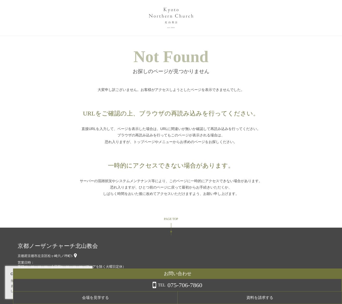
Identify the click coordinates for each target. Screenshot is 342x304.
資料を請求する (321, 298)
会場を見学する (280, 298)
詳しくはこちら (52, 291)
